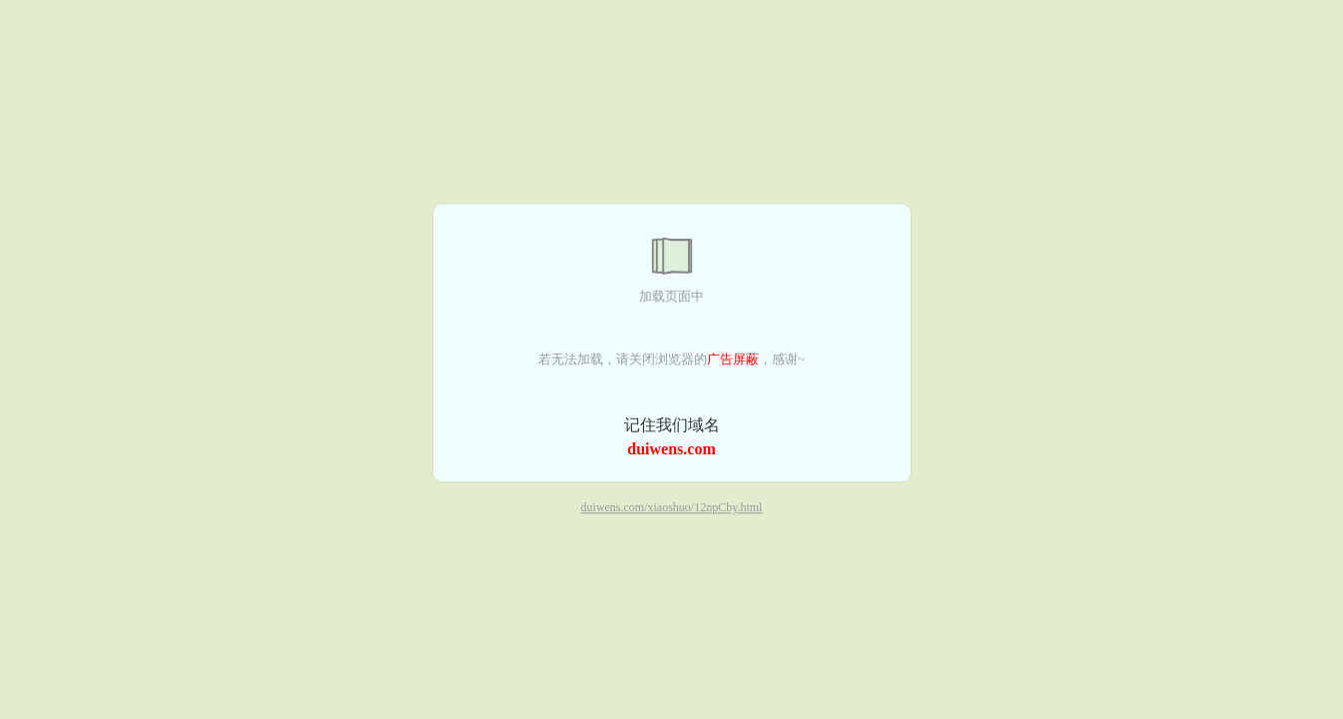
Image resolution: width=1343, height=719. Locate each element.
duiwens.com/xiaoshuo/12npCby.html (672, 508)
